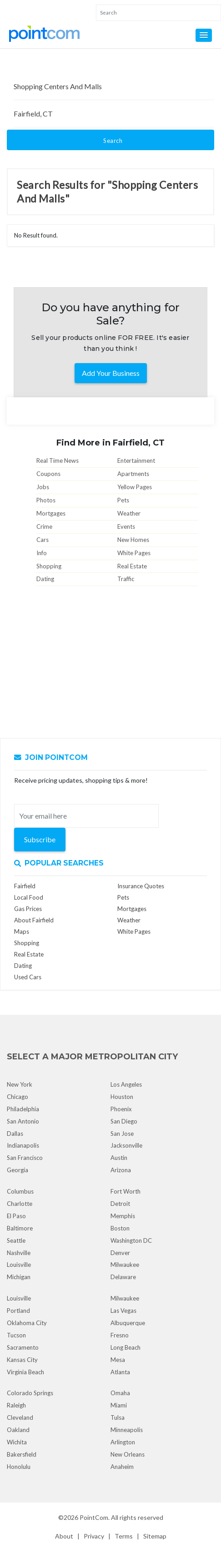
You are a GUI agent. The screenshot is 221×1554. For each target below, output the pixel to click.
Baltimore (20, 1228)
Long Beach (125, 1347)
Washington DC (131, 1240)
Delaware (123, 1277)
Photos (45, 500)
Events (126, 526)
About (64, 1536)
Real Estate (132, 566)
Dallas (15, 1133)
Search (112, 140)
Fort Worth (125, 1191)
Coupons (48, 473)
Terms (124, 1536)
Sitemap (154, 1536)
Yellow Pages (134, 487)
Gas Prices (28, 908)
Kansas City (22, 1359)
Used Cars (27, 977)
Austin (118, 1157)
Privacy (94, 1536)
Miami (118, 1405)
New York (19, 1084)
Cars (42, 539)
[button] (204, 35)
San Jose (122, 1133)
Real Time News (57, 460)
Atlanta (120, 1372)
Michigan (18, 1277)
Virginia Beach (25, 1372)
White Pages (134, 553)
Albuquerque (127, 1322)
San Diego (123, 1121)
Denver (120, 1252)
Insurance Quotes (140, 886)
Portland (18, 1310)
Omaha (120, 1393)
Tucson (16, 1335)
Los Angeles (126, 1084)
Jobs (42, 487)
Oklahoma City (27, 1322)
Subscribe (39, 839)
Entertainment (136, 460)
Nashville (18, 1252)
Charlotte (19, 1203)
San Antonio (23, 1121)
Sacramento (23, 1347)
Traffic (125, 578)
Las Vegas (123, 1310)
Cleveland (20, 1417)
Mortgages (50, 513)
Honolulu (18, 1466)
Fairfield (24, 886)
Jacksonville (126, 1145)
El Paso (16, 1216)
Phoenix (121, 1109)
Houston (121, 1096)
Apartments (133, 473)
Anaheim (122, 1466)
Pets (123, 500)
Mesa (117, 1359)
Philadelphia (23, 1109)
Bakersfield (21, 1454)
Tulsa (117, 1417)
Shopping (48, 566)
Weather (129, 513)
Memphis (122, 1216)
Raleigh (16, 1405)
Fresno (119, 1335)
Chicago (17, 1096)
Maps (21, 931)
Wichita (17, 1442)
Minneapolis (126, 1429)
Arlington (122, 1442)
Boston (120, 1228)
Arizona (120, 1170)
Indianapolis (23, 1145)
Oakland (18, 1429)
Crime (44, 526)
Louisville (19, 1264)
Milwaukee (124, 1264)
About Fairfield (34, 920)
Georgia (17, 1170)
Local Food (28, 897)
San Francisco (25, 1157)
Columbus (20, 1191)
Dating (45, 578)
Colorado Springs (30, 1393)
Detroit (120, 1203)
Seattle (16, 1240)
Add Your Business (111, 373)
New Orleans (127, 1454)
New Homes (133, 539)
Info (41, 553)
